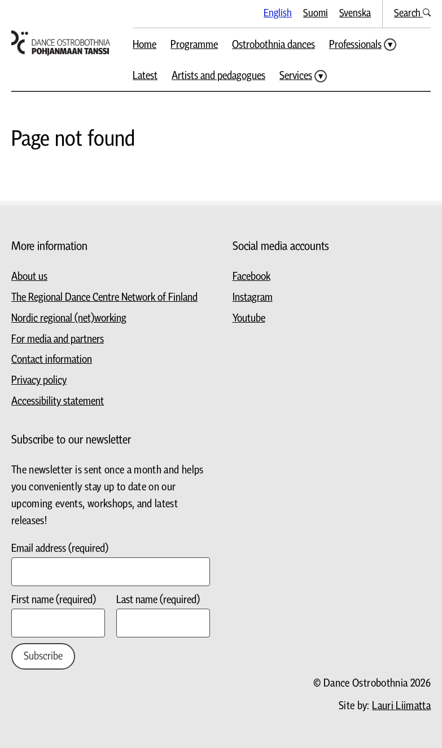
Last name (158, 600)
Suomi (315, 13)
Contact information (51, 359)
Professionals (355, 44)
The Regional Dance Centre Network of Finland (104, 297)
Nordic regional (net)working (68, 318)
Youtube (249, 318)
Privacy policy (39, 380)
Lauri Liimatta (401, 706)
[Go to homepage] (60, 43)
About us (29, 276)
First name (53, 600)
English (278, 13)
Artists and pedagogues (218, 76)
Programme (194, 44)
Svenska (355, 13)
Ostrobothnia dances (273, 44)
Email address (59, 548)
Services (295, 76)
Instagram (253, 297)
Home (144, 44)
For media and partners (57, 339)
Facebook (251, 276)
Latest (145, 76)
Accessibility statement (57, 401)
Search (412, 13)
